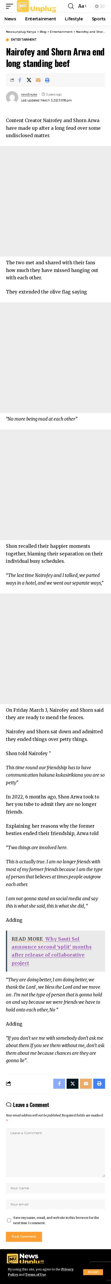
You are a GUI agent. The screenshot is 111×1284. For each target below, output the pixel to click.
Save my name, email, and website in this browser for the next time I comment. (56, 1220)
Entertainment (24, 39)
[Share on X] (29, 80)
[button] (93, 1272)
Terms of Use (35, 1275)
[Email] (38, 80)
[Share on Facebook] (20, 80)
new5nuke (29, 94)
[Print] (47, 80)
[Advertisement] (55, 201)
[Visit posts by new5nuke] (12, 97)
